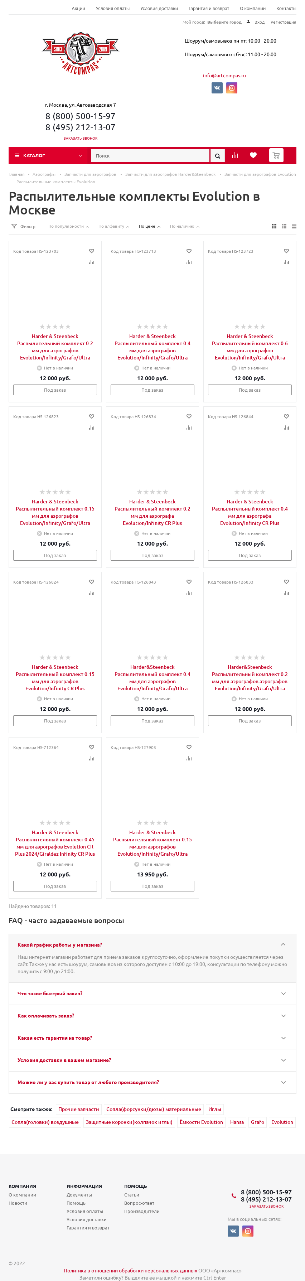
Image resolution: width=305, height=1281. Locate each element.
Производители (142, 1211)
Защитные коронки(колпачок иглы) (129, 1121)
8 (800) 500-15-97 (80, 116)
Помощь (135, 1186)
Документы (79, 1194)
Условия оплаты (113, 8)
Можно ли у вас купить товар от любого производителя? (88, 1082)
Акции (78, 8)
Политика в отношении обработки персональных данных (130, 1270)
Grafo (257, 1121)
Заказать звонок (81, 138)
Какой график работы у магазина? (60, 944)
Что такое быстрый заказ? (50, 993)
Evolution (282, 1121)
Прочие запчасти (78, 1109)
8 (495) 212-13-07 (80, 127)
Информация (84, 1186)
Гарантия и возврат (209, 8)
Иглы (214, 1109)
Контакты (286, 8)
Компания (22, 1186)
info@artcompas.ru (224, 75)
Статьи (131, 1194)
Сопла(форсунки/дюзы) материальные (153, 1109)
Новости (18, 1203)
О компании (253, 8)
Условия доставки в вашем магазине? (64, 1060)
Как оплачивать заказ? (46, 1015)
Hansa (237, 1121)
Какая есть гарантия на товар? (55, 1037)
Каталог (34, 155)
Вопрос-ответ (139, 1203)
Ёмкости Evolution (201, 1121)
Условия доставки (159, 8)
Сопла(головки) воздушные (45, 1121)
